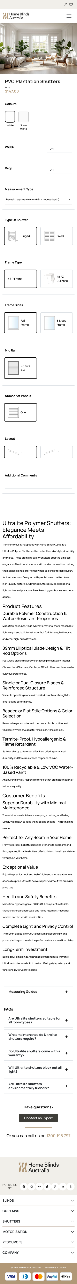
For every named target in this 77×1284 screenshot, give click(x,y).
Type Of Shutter (16, 220)
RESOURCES (12, 1242)
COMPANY (10, 1252)
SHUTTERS (11, 1221)
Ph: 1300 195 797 (9, 1186)
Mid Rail (10, 350)
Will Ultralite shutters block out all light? (35, 1069)
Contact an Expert (38, 1118)
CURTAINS (10, 1211)
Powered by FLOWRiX (55, 1267)
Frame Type (13, 262)
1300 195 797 (58, 1135)
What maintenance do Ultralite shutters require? (32, 1036)
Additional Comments (21, 475)
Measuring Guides (22, 991)
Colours (10, 104)
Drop (8, 168)
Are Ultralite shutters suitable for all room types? (34, 1020)
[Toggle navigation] (69, 16)
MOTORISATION (14, 1231)
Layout (10, 438)
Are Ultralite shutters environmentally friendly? (28, 1086)
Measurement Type (19, 189)
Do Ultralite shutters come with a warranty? (34, 1053)
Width (9, 147)
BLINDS (8, 1200)
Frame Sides (14, 305)
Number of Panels (18, 396)
